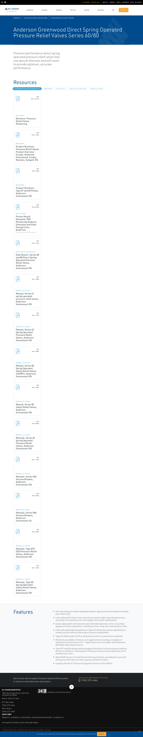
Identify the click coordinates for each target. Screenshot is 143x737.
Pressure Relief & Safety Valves (62, 18)
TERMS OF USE (22, 730)
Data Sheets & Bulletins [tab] (77, 88)
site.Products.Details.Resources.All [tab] (27, 88)
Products (16, 18)
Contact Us (58, 717)
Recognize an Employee (42, 717)
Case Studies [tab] (60, 88)
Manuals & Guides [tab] (97, 88)
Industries (26, 717)
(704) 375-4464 (88, 680)
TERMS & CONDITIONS (9, 730)
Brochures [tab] (48, 88)
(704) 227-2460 (8, 711)
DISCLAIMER (40, 730)
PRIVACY (31, 730)
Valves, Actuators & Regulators (35, 18)
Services (15, 717)
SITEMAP (48, 730)
